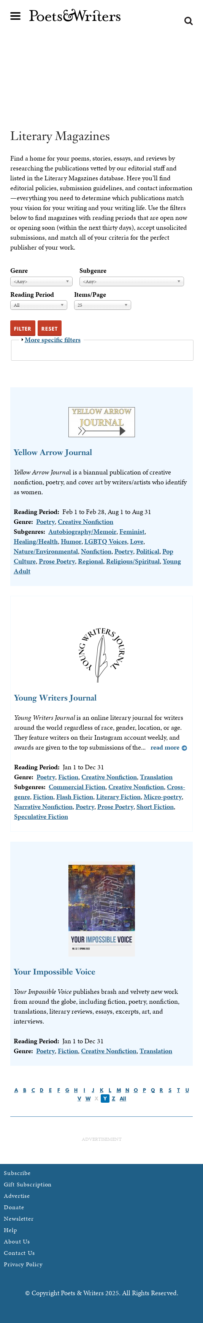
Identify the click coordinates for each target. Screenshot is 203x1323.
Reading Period (32, 294)
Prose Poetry (57, 561)
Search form (188, 21)
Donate (14, 1207)
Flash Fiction (74, 796)
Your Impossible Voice (54, 971)
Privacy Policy (23, 1264)
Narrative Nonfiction (43, 806)
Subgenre (92, 270)
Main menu (15, 16)
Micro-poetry (163, 796)
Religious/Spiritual (133, 561)
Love (136, 541)
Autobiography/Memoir (82, 531)
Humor (71, 541)
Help (10, 1230)
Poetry (45, 521)
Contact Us (19, 1252)
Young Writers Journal (55, 698)
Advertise (17, 1195)
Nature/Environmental (46, 551)
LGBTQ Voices (105, 541)
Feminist (131, 531)
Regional (90, 561)
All (123, 1098)
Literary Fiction (118, 796)
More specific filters (53, 339)
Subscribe (17, 1173)
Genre (19, 270)
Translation (156, 777)
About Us (17, 1241)
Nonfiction (96, 551)
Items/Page (90, 294)
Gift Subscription (28, 1184)
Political (147, 551)
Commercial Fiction (77, 786)
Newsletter (19, 1218)
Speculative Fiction (41, 816)
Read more (165, 747)
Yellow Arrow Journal (53, 452)
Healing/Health (36, 541)
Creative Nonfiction (85, 521)
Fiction (68, 777)
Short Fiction (155, 806)
